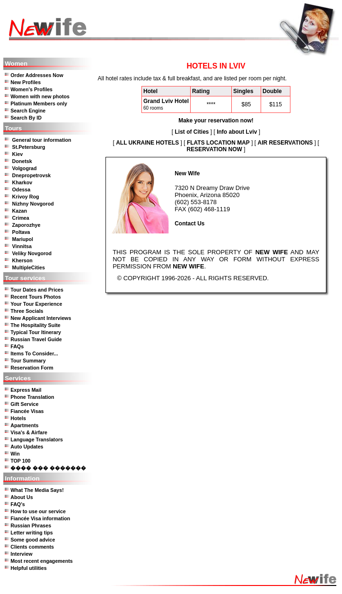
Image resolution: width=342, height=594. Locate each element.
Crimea (20, 218)
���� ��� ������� (48, 468)
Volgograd (24, 168)
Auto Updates (26, 446)
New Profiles (25, 82)
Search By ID (26, 118)
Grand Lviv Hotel (166, 101)
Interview (21, 554)
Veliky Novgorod (32, 253)
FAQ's (17, 504)
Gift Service (24, 404)
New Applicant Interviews (40, 318)
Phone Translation (32, 397)
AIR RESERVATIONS (285, 142)
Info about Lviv (237, 132)
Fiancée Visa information (40, 518)
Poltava (21, 232)
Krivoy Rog (25, 196)
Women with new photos (40, 96)
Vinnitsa (22, 246)
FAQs (17, 346)
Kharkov (22, 182)
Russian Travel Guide (35, 339)
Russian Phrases (30, 525)
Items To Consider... (34, 353)
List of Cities (192, 132)
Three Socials (26, 311)
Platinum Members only (38, 103)
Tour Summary (27, 360)
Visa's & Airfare (28, 432)
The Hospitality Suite (35, 325)
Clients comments (32, 547)
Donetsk (22, 161)
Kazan (19, 211)
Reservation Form (31, 367)
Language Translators (36, 439)
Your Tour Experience (36, 304)
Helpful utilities (28, 568)
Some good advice (32, 539)
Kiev (17, 154)
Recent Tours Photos (35, 297)
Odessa (21, 189)
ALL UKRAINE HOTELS (147, 142)
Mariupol (22, 239)
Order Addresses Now (36, 75)
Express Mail (25, 390)
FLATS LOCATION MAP (218, 142)
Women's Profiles (31, 89)
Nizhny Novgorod (33, 204)
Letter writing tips (31, 532)
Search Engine (27, 110)
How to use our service (38, 511)
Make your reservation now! (216, 120)
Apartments (24, 425)
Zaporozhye (26, 225)
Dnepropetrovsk (31, 175)
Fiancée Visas (27, 411)
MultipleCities (28, 267)
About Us (21, 497)
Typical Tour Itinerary (35, 332)
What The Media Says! (37, 490)
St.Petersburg (28, 147)
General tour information (41, 140)
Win (14, 453)
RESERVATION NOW (214, 149)
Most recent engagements (41, 561)
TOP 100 (20, 461)
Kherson (22, 260)
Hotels (18, 418)
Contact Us (189, 223)
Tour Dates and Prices (36, 290)
